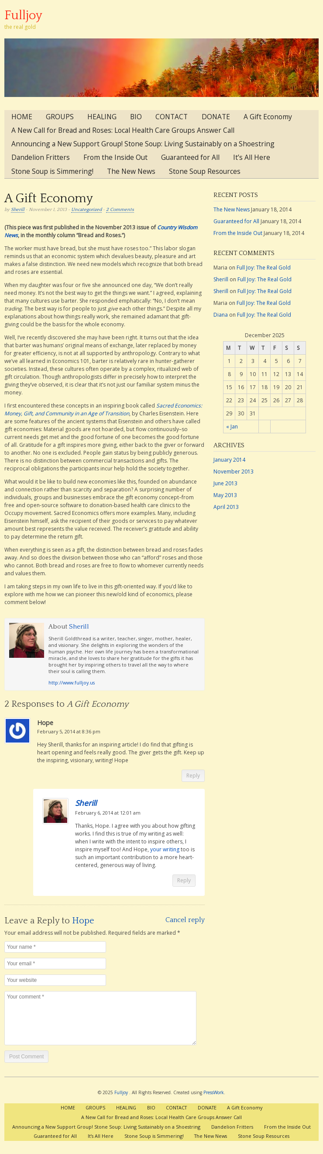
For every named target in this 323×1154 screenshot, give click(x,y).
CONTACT (171, 116)
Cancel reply (185, 920)
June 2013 (225, 483)
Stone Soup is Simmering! (52, 171)
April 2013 (226, 507)
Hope (83, 921)
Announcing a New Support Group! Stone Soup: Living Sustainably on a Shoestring (143, 144)
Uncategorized (86, 209)
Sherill (17, 209)
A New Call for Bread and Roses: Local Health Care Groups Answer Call (122, 130)
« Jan (232, 426)
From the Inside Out (115, 157)
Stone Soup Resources (205, 171)
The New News (131, 171)
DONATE (216, 116)
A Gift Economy (268, 116)
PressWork (213, 1092)
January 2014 (229, 459)
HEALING (102, 116)
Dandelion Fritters (40, 157)
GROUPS (60, 116)
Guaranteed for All (190, 157)
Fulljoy (23, 15)
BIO (136, 116)
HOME (21, 116)
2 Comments (120, 209)
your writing (164, 849)
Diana (220, 314)
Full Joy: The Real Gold (264, 267)
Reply (193, 775)
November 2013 (233, 471)
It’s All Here (251, 157)
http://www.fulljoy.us (71, 682)
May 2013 (225, 495)
